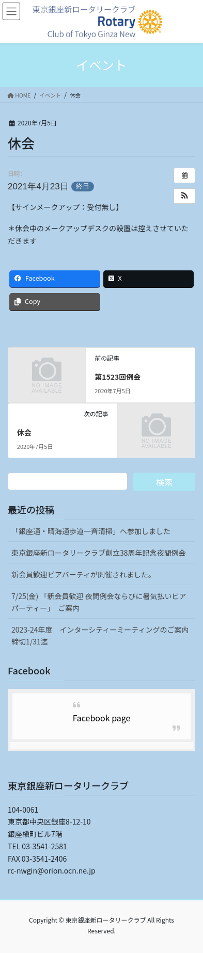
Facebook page (102, 718)
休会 (24, 432)
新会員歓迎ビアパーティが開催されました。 (83, 574)
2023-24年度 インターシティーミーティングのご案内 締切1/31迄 (103, 635)
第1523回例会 (117, 376)
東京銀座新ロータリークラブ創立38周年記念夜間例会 (98, 552)
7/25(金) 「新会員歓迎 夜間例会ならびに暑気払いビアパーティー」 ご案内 (98, 602)
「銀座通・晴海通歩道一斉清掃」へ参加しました (90, 531)
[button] (184, 196)
